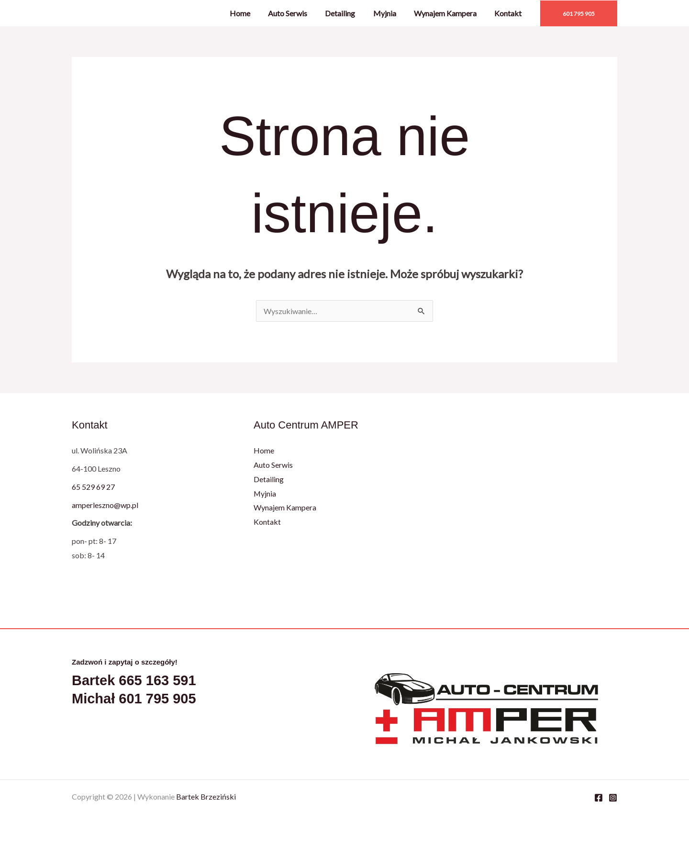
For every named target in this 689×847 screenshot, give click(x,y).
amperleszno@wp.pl (105, 504)
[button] (578, 13)
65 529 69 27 (93, 486)
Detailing (349, 13)
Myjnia (390, 13)
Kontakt (509, 13)
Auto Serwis (299, 13)
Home (254, 13)
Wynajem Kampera (449, 13)
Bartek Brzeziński (206, 796)
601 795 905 (157, 698)
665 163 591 (157, 680)
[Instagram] (613, 797)
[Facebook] (598, 797)
